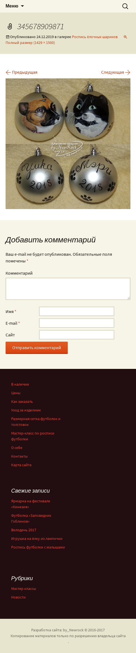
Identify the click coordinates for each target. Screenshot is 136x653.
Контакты (19, 456)
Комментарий (19, 273)
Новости (18, 597)
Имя (11, 311)
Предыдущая (21, 72)
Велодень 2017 (23, 529)
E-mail (13, 323)
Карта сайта (21, 464)
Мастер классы (23, 588)
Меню (12, 6)
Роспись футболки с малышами (38, 547)
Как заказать (22, 401)
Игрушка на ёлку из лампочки (36, 538)
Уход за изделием (26, 410)
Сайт (10, 334)
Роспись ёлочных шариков (95, 36)
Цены (15, 392)
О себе (16, 447)
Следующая (115, 72)
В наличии (20, 384)
